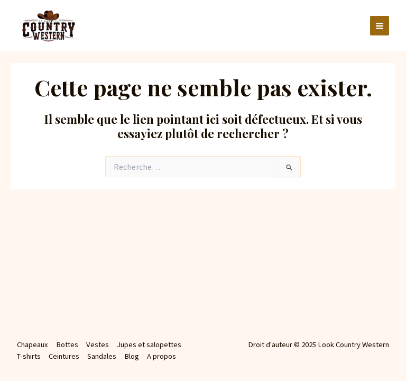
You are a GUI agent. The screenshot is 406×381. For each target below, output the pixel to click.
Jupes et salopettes (149, 344)
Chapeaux (32, 344)
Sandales (101, 356)
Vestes (97, 344)
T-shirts (29, 356)
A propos (161, 356)
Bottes (67, 344)
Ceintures (64, 356)
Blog (131, 356)
